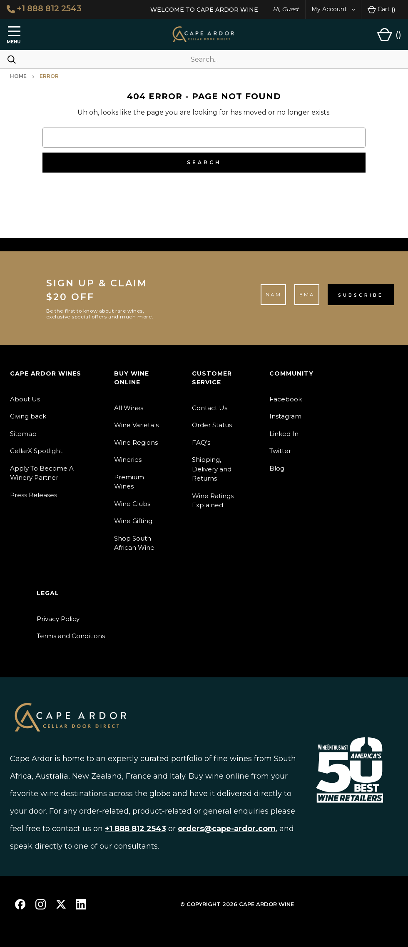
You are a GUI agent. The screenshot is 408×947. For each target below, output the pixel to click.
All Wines (128, 408)
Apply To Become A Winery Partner (42, 473)
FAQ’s (201, 442)
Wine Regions (136, 442)
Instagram (285, 416)
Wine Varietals (136, 425)
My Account (333, 9)
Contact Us (209, 408)
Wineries (128, 459)
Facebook (285, 399)
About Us (25, 399)
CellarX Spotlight (36, 451)
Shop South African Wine (134, 543)
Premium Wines (129, 482)
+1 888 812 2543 (45, 9)
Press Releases (33, 495)
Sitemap (23, 434)
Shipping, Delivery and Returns (211, 469)
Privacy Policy (58, 619)
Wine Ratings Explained (213, 500)
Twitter (280, 451)
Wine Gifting (133, 521)
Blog (276, 468)
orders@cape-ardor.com (227, 828)
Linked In (284, 434)
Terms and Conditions (71, 636)
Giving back (28, 416)
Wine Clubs (132, 504)
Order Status (212, 425)
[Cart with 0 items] (389, 34)
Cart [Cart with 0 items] (381, 9)
